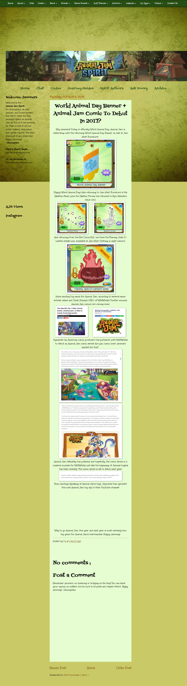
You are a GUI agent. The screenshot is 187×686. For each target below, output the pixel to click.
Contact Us (172, 3)
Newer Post (58, 668)
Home (10, 3)
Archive (117, 3)
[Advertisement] (93, 29)
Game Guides (81, 3)
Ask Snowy (139, 88)
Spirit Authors (111, 88)
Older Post (123, 668)
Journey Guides (80, 88)
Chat (31, 3)
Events (65, 3)
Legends (131, 3)
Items (53, 3)
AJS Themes (101, 3)
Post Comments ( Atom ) (76, 675)
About (21, 3)
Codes (42, 3)
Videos (159, 3)
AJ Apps (145, 3)
